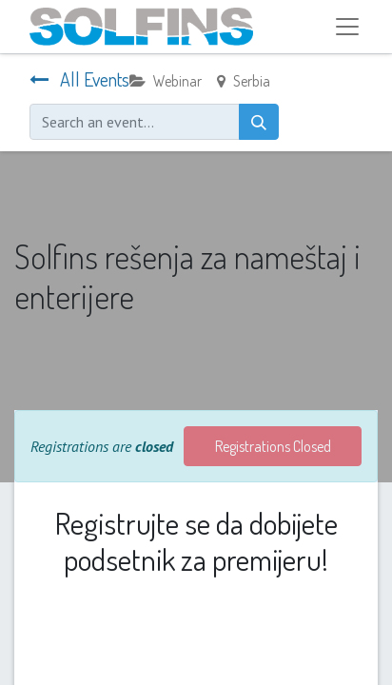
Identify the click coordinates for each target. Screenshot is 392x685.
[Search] (259, 122)
